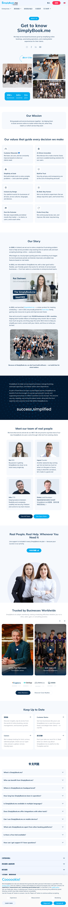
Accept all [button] (59, 903)
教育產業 (4, 870)
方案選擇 (38, 9)
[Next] (64, 621)
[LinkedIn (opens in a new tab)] (36, 47)
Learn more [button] (9, 903)
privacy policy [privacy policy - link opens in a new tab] (6, 885)
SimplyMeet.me (29, 307)
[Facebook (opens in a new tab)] (31, 47)
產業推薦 (17, 9)
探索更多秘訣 (28, 9)
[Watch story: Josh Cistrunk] (50, 649)
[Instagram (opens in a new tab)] (27, 47)
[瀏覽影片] (34, 76)
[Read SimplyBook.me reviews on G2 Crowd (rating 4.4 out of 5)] (51, 684)
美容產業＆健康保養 (8, 864)
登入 (48, 3)
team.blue (45, 309)
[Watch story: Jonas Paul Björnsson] (17, 649)
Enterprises (6, 9)
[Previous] (60, 621)
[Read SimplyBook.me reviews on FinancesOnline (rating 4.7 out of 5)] (40, 684)
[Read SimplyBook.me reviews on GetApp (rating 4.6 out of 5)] (27, 684)
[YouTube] (40, 47)
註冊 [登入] (56, 3)
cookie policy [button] (55, 887)
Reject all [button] (47, 903)
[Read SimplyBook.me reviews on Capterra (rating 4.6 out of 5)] (16, 684)
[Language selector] (64, 3)
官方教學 (47, 9)
